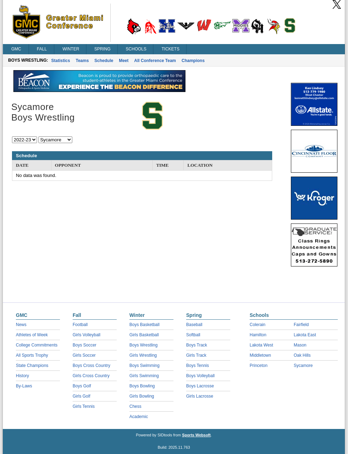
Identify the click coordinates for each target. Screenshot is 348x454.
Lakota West (261, 345)
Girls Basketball (144, 334)
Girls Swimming (144, 375)
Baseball (194, 324)
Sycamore (303, 365)
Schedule (103, 60)
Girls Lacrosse (199, 396)
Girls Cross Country (91, 375)
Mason (300, 345)
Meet (123, 60)
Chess (135, 406)
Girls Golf (81, 396)
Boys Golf (82, 386)
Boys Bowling (142, 386)
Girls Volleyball (86, 334)
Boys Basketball (144, 324)
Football (80, 324)
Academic (138, 416)
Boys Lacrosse (200, 386)
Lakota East (305, 334)
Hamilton (258, 334)
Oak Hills (302, 355)
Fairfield (301, 324)
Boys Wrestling (143, 345)
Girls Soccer (84, 355)
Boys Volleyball (200, 375)
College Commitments (36, 345)
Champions (193, 60)
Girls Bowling (141, 396)
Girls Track (196, 355)
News (21, 324)
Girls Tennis (83, 406)
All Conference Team (155, 60)
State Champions (32, 365)
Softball (193, 334)
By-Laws (24, 386)
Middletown (260, 355)
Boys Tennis (197, 365)
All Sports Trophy (32, 355)
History (22, 375)
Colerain (257, 324)
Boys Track (196, 345)
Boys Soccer (84, 345)
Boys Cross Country (91, 365)
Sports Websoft (196, 435)
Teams (82, 60)
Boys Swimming (144, 365)
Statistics (60, 60)
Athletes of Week (32, 334)
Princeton (259, 365)
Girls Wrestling (143, 355)
